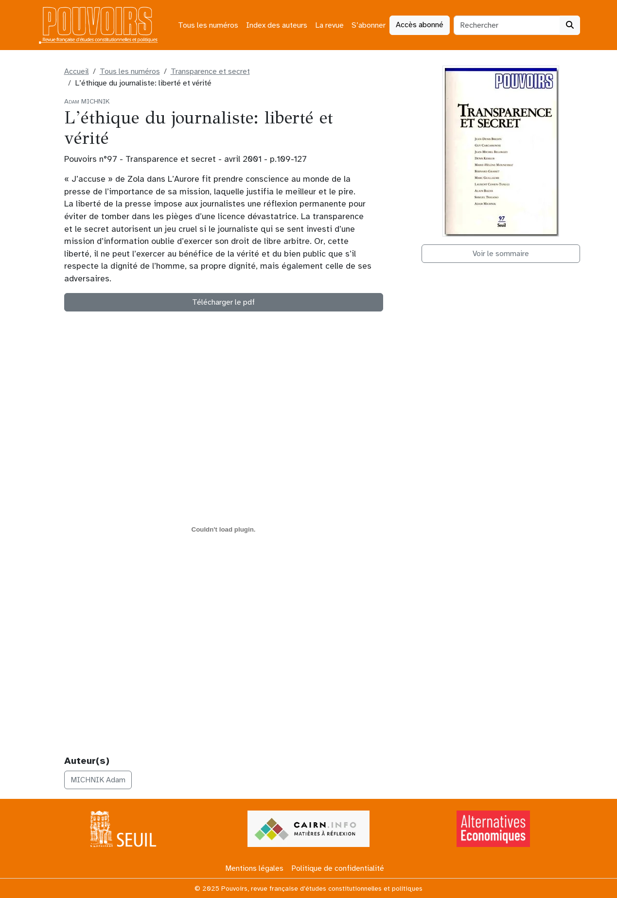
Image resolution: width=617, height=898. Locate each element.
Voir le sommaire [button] (501, 254)
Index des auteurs (276, 25)
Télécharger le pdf (223, 302)
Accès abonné (419, 25)
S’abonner (369, 25)
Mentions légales (254, 868)
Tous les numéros (208, 25)
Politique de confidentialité (337, 868)
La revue (329, 25)
